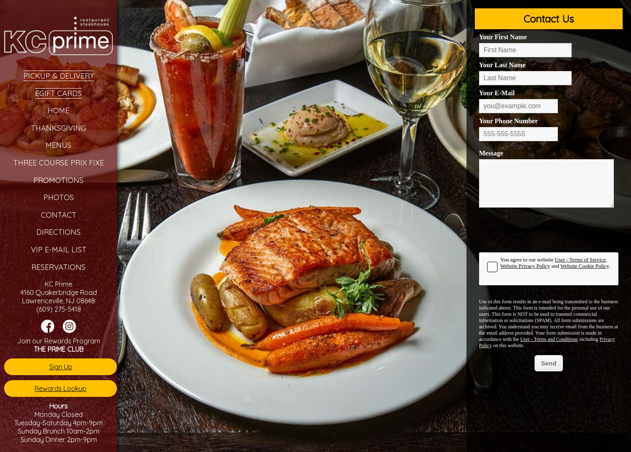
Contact (58, 215)
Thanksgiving (58, 128)
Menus (58, 145)
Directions (58, 232)
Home (58, 110)
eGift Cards (58, 93)
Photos (58, 197)
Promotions (58, 180)
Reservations (58, 267)
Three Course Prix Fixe (58, 163)
